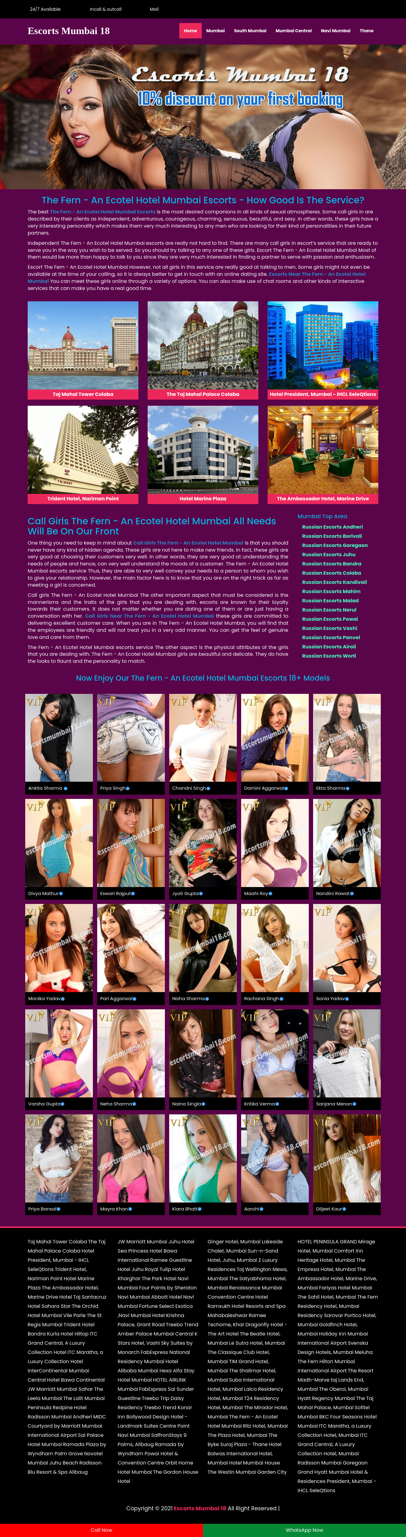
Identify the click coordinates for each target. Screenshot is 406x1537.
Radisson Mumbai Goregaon (333, 1462)
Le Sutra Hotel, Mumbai (257, 1343)
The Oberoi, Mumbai (343, 1389)
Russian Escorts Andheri (332, 526)
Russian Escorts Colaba (331, 573)
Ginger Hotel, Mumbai (234, 1241)
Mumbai (215, 31)
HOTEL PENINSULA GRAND (327, 1241)
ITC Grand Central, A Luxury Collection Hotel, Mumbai (333, 1444)
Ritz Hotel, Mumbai (265, 1425)
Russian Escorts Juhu (329, 554)
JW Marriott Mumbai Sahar (60, 1389)
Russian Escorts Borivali (332, 536)
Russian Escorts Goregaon (335, 545)
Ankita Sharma (45, 788)
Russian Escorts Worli (329, 655)
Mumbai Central (294, 31)
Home (190, 31)
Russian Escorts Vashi (329, 628)
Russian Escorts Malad (330, 600)
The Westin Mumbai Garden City (247, 1472)
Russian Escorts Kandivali (334, 582)
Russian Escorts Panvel (331, 637)
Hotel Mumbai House (254, 1462)
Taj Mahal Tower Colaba (57, 1241)
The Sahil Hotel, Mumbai (327, 1296)
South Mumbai (250, 31)
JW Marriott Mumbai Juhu (149, 1241)
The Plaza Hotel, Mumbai (237, 1435)
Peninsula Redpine (50, 1407)
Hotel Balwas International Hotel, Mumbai (244, 1453)
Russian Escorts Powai (330, 619)
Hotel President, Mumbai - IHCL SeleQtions (61, 1260)
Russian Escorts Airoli (329, 646)
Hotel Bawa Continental (76, 1379)
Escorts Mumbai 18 (200, 1508)
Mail (153, 9)
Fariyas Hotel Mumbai (345, 1287)
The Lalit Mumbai (84, 1398)
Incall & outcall (104, 9)
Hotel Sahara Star (49, 1306)
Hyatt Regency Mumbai (326, 1398)
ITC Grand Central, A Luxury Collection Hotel (63, 1343)
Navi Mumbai (336, 31)
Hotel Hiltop (75, 1333)
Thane (367, 31)
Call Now (101, 1530)
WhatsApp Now (304, 1530)
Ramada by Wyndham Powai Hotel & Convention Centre (151, 1453)
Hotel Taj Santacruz (82, 1296)
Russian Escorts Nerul (329, 609)
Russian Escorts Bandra (332, 563)
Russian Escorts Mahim (331, 591)
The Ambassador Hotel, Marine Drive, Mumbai (337, 1278)
